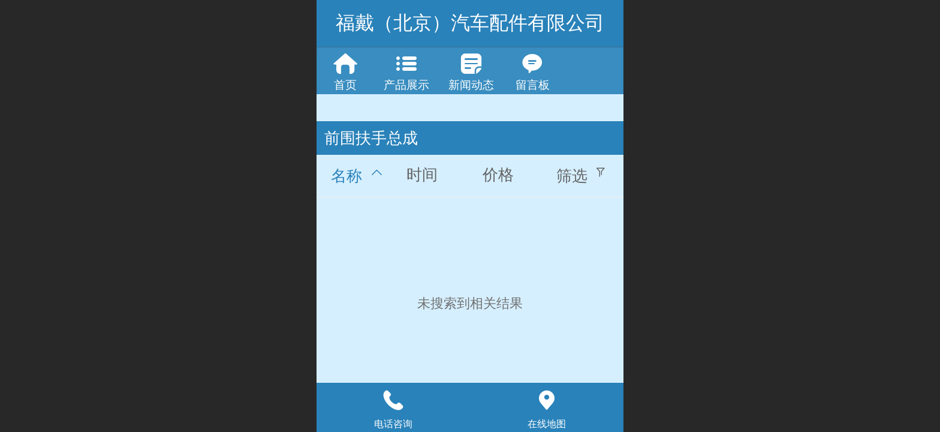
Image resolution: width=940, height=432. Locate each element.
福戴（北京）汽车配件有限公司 (470, 23)
